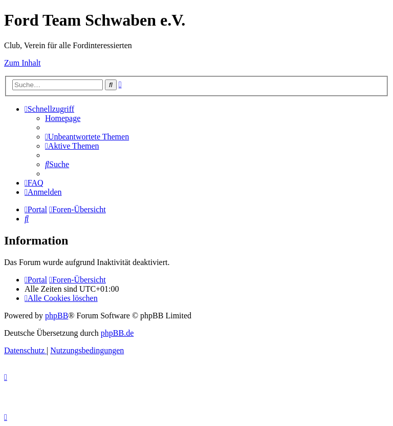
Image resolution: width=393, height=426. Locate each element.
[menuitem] (62, 118)
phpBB (56, 315)
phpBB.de (117, 333)
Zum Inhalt (22, 62)
